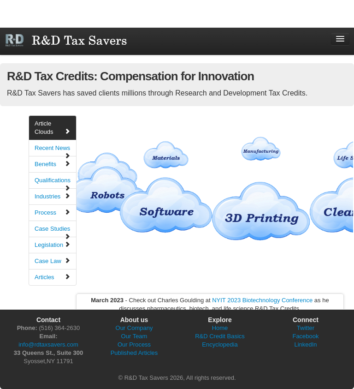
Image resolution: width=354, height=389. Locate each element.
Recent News (53, 150)
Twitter (305, 327)
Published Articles (134, 352)
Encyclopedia (219, 344)
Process (53, 212)
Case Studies (53, 231)
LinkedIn (305, 344)
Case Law (53, 260)
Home (220, 327)
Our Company (134, 327)
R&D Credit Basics (220, 336)
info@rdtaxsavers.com (48, 344)
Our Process (134, 344)
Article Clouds (53, 127)
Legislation (53, 244)
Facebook (305, 336)
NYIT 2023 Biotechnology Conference (262, 300)
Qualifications (53, 183)
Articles (53, 277)
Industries (53, 196)
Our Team (134, 336)
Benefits (53, 164)
